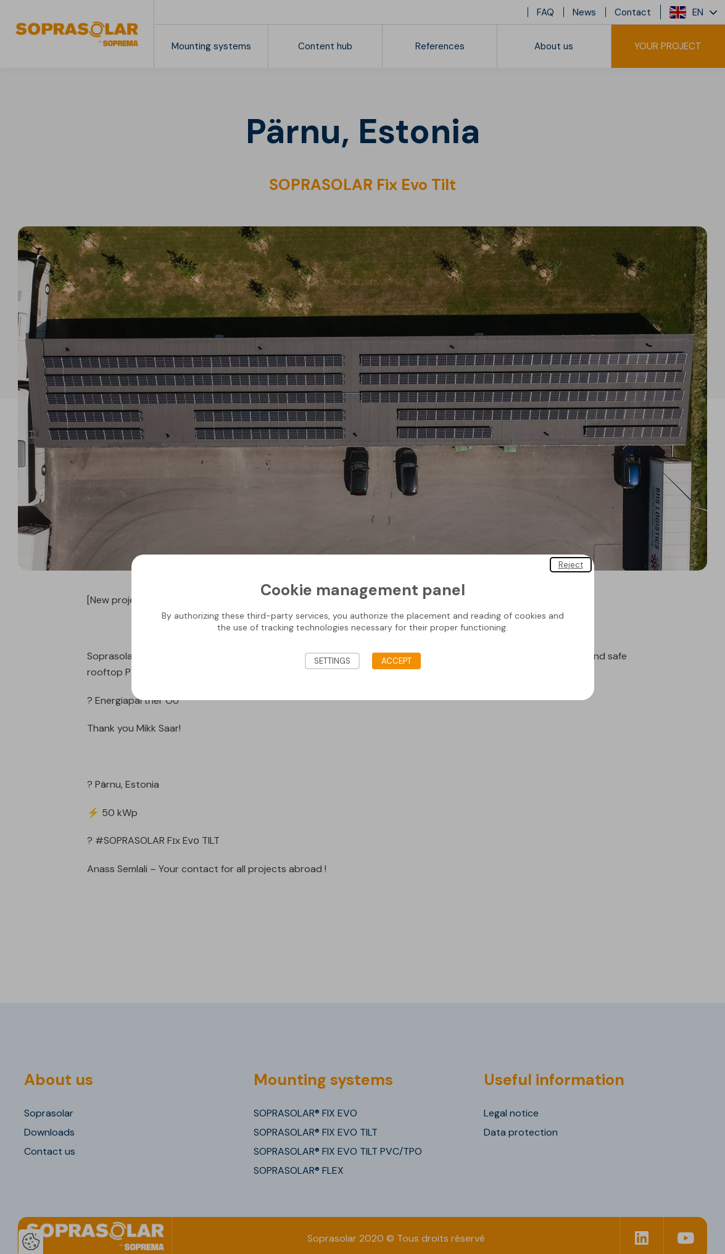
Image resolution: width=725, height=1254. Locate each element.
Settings (332, 661)
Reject (570, 564)
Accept (396, 661)
